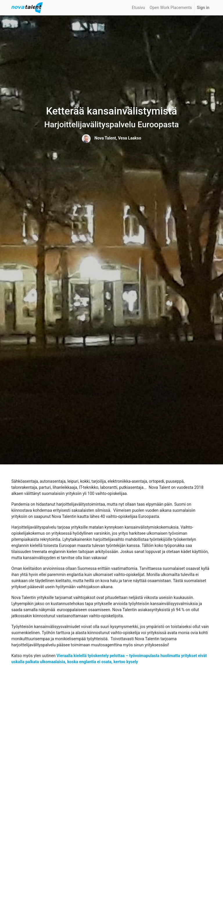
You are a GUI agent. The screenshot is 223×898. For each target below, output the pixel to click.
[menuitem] (138, 7)
